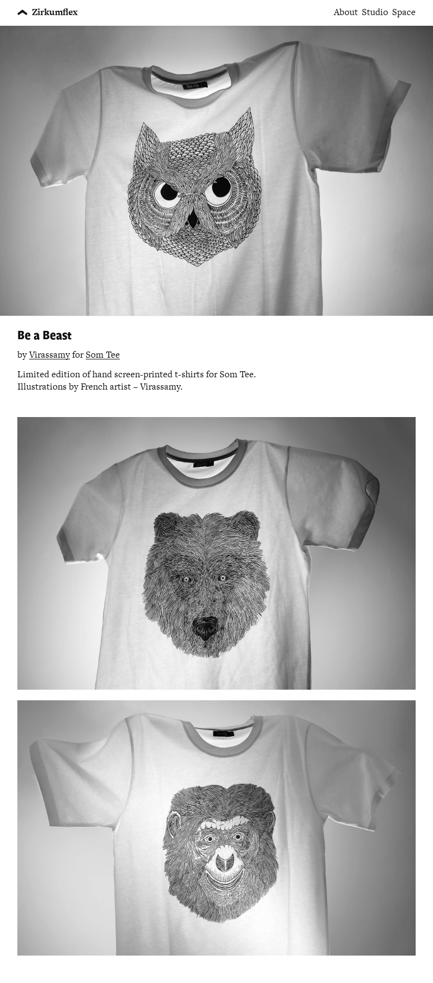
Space (404, 12)
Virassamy (49, 354)
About (346, 12)
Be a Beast (44, 334)
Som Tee (103, 354)
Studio (375, 12)
